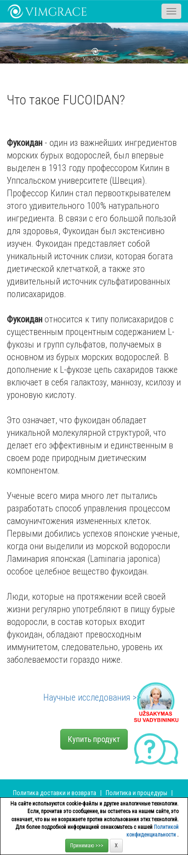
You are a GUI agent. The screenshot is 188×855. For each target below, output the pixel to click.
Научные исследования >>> (94, 697)
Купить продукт (94, 739)
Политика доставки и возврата (54, 792)
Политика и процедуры (137, 792)
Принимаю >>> (86, 845)
